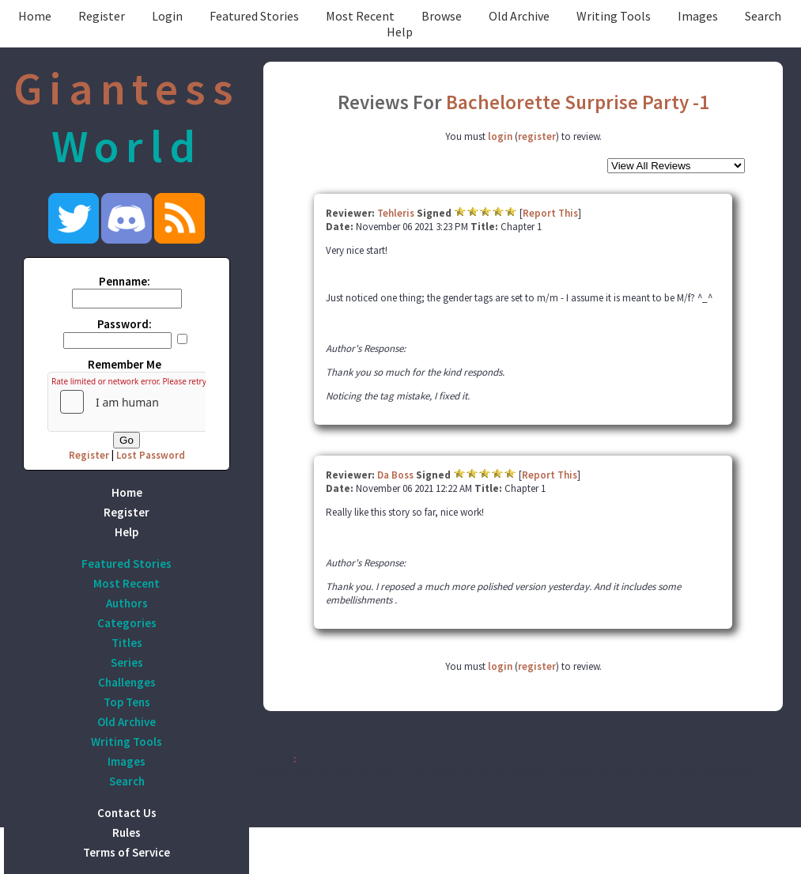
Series (127, 662)
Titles (126, 642)
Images (698, 16)
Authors (127, 603)
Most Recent (360, 16)
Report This (550, 213)
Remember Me (124, 364)
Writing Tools (613, 16)
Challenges (127, 682)
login (500, 136)
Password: (124, 323)
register (537, 136)
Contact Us (127, 812)
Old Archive (519, 16)
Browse (441, 16)
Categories (127, 622)
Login (167, 16)
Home (34, 16)
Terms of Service (126, 852)
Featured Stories (254, 16)
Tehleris (395, 213)
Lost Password (150, 455)
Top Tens (127, 701)
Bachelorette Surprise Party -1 (577, 102)
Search (763, 16)
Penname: (124, 281)
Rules (126, 832)
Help (400, 32)
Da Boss (395, 475)
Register (101, 16)
